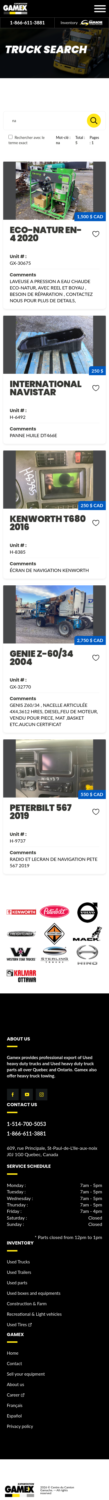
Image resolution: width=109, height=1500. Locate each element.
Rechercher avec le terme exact (26, 140)
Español (14, 1415)
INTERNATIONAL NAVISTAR (45, 388)
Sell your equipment (26, 1373)
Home (13, 1353)
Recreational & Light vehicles (34, 1314)
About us (15, 1384)
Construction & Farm (27, 1303)
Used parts (17, 1282)
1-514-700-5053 (26, 1124)
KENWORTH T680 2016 (47, 523)
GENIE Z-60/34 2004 (41, 658)
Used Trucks (18, 1261)
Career (13, 1394)
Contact (14, 1363)
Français (15, 1405)
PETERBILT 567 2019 (40, 812)
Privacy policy (20, 1426)
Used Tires (17, 1324)
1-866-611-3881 (27, 22)
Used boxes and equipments (33, 1293)
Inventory (82, 23)
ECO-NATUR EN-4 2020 (46, 234)
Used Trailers (19, 1272)
